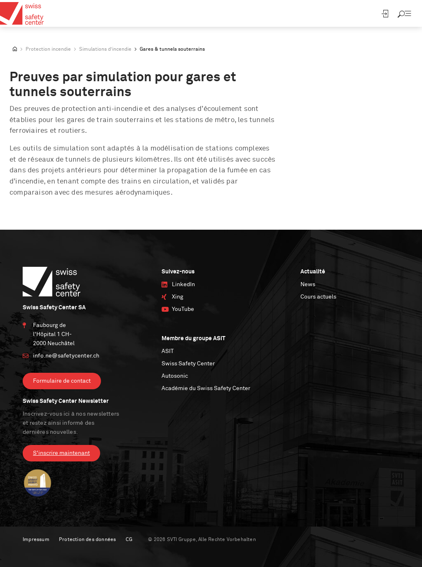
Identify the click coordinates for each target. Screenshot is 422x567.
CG (129, 539)
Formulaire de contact (62, 381)
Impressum (36, 539)
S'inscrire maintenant (61, 453)
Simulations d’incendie (105, 49)
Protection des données (87, 539)
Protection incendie (48, 49)
